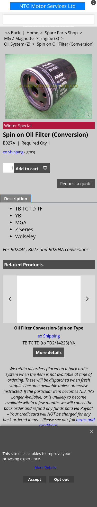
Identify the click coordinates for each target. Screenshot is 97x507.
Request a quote (76, 184)
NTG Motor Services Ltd (47, 6)
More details (49, 352)
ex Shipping (13, 151)
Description (15, 198)
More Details (45, 467)
